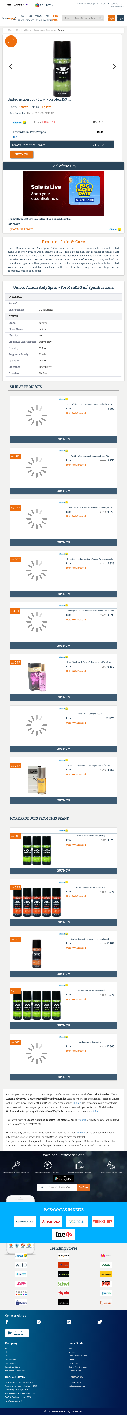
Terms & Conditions (12, 1367)
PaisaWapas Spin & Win (14, 1401)
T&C (15, 137)
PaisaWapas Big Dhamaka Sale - (19, 1382)
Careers (72, 1359)
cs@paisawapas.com (77, 1386)
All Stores (72, 1352)
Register (111, 18)
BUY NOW (21, 154)
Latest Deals (73, 1363)
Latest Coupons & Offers (78, 1356)
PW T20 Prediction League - (18, 1397)
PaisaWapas (57, 1411)
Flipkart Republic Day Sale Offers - (20, 1393)
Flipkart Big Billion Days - (16, 1390)
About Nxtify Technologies (15, 1371)
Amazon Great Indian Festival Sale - (21, 1386)
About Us (8, 1348)
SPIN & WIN (44, 5)
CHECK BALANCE (84, 4)
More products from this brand (39, 818)
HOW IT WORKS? (101, 4)
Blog (6, 1352)
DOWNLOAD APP (116, 7)
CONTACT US (116, 4)
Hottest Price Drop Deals (78, 1367)
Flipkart (45, 107)
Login (120, 18)
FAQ (6, 1356)
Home (71, 1348)
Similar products (26, 387)
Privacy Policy (10, 1363)
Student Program (75, 1371)
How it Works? (10, 1359)
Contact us (76, 1377)
